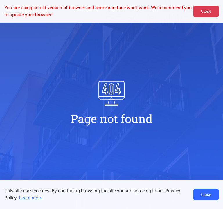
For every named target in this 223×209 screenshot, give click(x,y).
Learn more (30, 198)
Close (206, 11)
